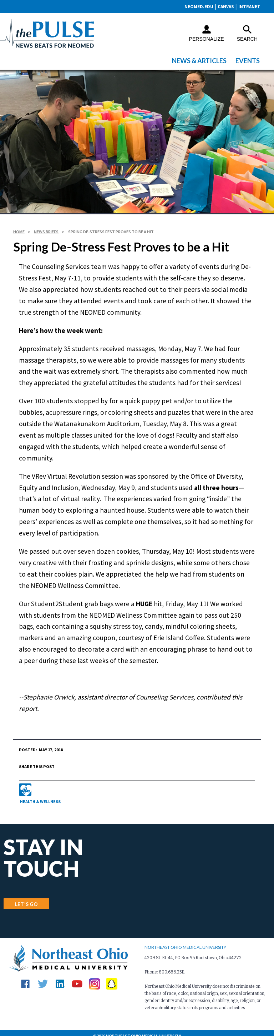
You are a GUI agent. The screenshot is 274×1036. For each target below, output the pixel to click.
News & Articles (199, 61)
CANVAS (224, 6)
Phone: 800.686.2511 (164, 966)
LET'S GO (26, 898)
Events (247, 61)
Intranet (249, 6)
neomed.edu (196, 6)
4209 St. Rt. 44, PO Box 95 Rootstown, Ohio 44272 (193, 952)
